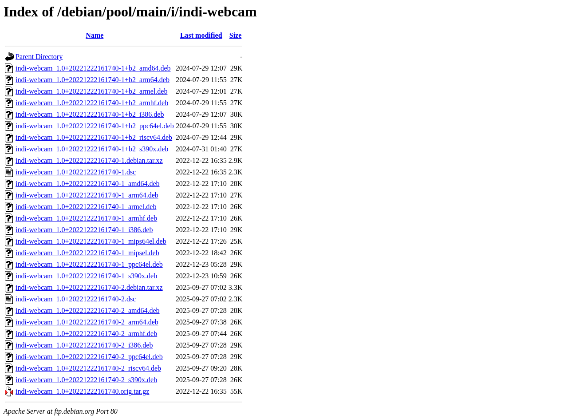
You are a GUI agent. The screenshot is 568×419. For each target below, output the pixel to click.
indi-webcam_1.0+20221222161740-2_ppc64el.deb (89, 356)
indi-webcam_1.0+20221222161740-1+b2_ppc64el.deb (95, 126)
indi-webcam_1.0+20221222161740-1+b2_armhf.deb (92, 103)
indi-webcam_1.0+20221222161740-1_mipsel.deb (87, 253)
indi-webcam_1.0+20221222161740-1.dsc (76, 172)
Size (235, 35)
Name (94, 35)
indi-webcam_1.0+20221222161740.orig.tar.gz (82, 391)
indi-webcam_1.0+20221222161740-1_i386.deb (84, 229)
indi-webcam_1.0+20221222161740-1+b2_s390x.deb (92, 149)
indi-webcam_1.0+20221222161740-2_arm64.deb (87, 322)
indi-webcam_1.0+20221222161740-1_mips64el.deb (91, 241)
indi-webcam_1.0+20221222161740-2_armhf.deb (86, 333)
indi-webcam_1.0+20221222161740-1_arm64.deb (87, 195)
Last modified (201, 35)
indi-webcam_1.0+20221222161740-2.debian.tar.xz (89, 287)
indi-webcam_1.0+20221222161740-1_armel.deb (86, 206)
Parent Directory (39, 56)
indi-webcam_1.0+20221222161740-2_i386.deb (84, 345)
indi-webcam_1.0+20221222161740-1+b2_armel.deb (91, 91)
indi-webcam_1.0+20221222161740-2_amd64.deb (88, 310)
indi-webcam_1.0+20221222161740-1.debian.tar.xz (89, 160)
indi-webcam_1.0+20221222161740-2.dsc (76, 299)
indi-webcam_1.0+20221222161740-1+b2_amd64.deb (93, 68)
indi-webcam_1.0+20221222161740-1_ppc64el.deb (89, 264)
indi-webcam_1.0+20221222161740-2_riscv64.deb (88, 368)
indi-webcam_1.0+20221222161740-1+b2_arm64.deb (93, 79)
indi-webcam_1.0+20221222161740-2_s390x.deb (86, 379)
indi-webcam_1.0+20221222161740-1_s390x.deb (86, 276)
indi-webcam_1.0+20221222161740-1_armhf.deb (86, 218)
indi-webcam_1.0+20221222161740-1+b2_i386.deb (90, 114)
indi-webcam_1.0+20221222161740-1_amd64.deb (88, 183)
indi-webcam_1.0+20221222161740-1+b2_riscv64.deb (94, 137)
